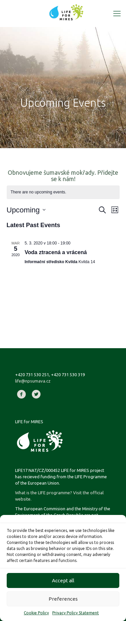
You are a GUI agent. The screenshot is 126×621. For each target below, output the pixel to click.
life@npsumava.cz (33, 381)
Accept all (63, 580)
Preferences (63, 599)
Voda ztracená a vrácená (56, 252)
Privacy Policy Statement (75, 613)
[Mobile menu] (117, 13)
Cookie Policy (36, 613)
